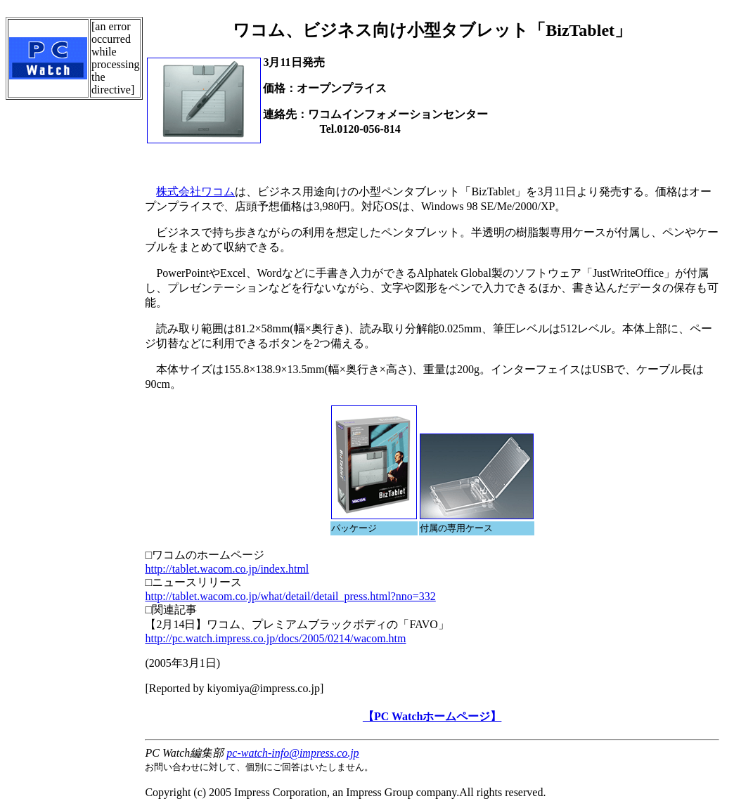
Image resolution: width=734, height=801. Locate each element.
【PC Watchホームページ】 (432, 716)
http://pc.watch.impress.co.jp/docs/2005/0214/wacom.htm (275, 638)
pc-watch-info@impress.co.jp (292, 753)
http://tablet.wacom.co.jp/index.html (227, 569)
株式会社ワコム (195, 191)
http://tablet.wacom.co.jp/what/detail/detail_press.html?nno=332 (290, 596)
